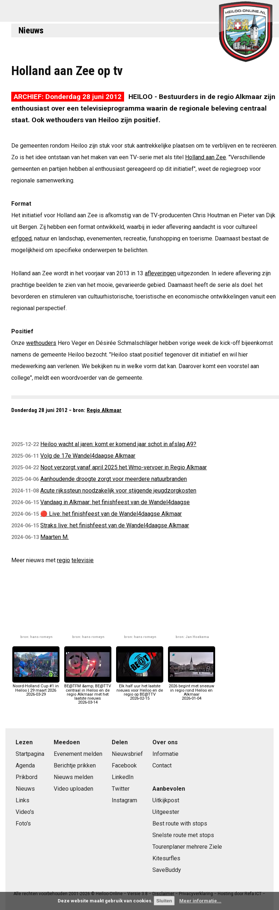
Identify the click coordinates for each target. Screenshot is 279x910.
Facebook (124, 765)
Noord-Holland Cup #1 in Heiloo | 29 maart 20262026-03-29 (36, 688)
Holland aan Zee (205, 157)
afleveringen (160, 273)
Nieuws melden (73, 777)
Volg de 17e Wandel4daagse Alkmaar (87, 455)
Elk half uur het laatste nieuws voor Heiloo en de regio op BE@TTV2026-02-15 (139, 690)
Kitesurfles (166, 858)
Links (22, 800)
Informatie (165, 753)
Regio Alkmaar (104, 410)
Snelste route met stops (183, 835)
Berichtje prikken (75, 765)
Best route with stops (179, 823)
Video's (25, 811)
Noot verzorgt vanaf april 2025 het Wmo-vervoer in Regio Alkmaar (123, 467)
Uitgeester (165, 811)
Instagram (124, 800)
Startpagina (30, 753)
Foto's (23, 823)
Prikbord (26, 777)
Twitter (121, 788)
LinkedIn (123, 777)
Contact (162, 765)
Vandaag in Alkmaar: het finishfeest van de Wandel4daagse (115, 502)
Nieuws (31, 30)
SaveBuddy (166, 869)
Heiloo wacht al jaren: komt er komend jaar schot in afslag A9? (118, 444)
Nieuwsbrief (127, 753)
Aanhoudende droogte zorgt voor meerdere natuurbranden (113, 478)
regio (63, 560)
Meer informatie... (200, 900)
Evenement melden (78, 753)
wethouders (41, 342)
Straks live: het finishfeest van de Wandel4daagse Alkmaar (114, 525)
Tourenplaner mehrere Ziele (187, 846)
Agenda (25, 765)
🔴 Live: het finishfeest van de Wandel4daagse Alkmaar (111, 513)
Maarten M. (54, 537)
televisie (82, 560)
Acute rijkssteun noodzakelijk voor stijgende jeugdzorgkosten (118, 490)
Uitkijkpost (165, 800)
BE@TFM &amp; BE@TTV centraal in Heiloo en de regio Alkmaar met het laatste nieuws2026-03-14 (87, 692)
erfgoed (21, 238)
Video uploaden (73, 788)
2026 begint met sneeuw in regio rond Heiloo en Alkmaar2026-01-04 (191, 690)
